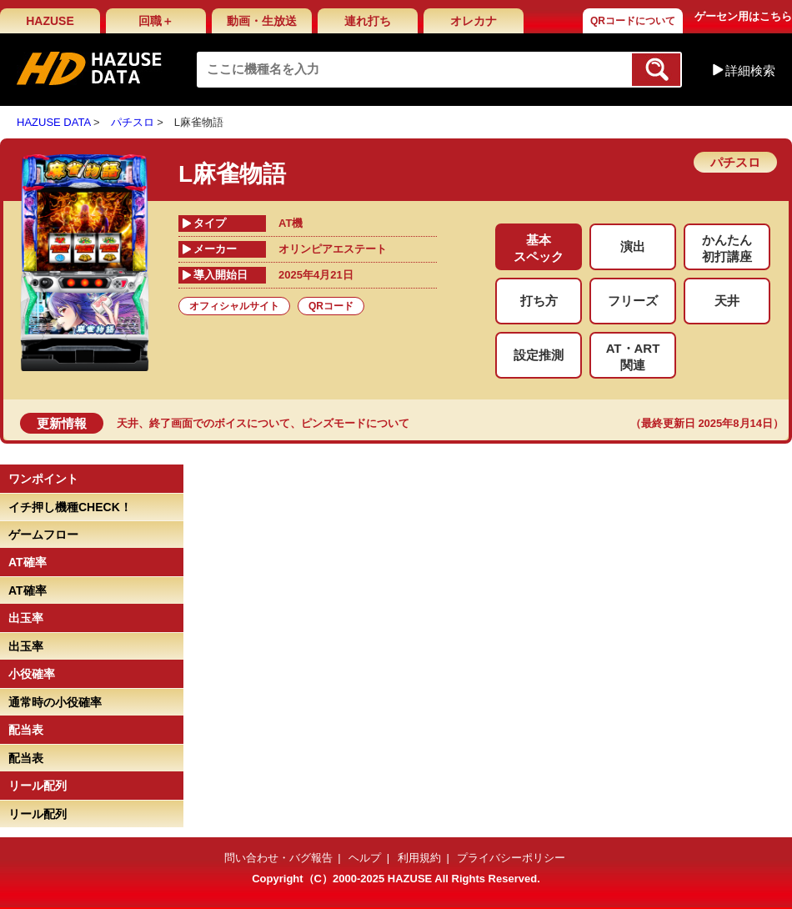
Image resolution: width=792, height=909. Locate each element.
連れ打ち (367, 21)
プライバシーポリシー (511, 857)
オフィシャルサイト (234, 306)
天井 (127, 423)
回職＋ (155, 21)
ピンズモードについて (355, 423)
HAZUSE (50, 21)
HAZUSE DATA (53, 122)
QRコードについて (632, 21)
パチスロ (132, 122)
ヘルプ (364, 857)
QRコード (330, 306)
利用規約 (419, 857)
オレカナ (473, 21)
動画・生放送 (262, 21)
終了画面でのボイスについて (219, 423)
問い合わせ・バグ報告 (278, 857)
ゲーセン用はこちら (743, 16)
